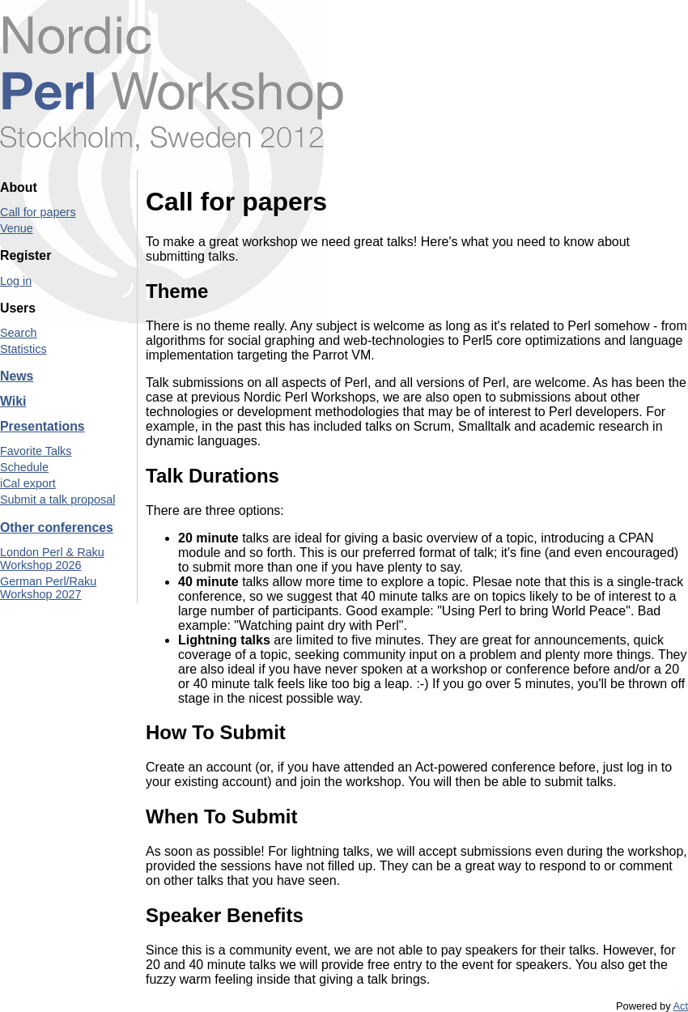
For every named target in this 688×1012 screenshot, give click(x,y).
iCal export (28, 483)
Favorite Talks (36, 450)
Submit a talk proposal (57, 499)
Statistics (23, 348)
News (16, 376)
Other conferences (56, 527)
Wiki (13, 401)
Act (681, 1006)
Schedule (24, 467)
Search (18, 332)
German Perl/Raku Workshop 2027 (48, 588)
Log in (16, 280)
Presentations (42, 426)
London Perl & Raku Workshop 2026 (52, 559)
